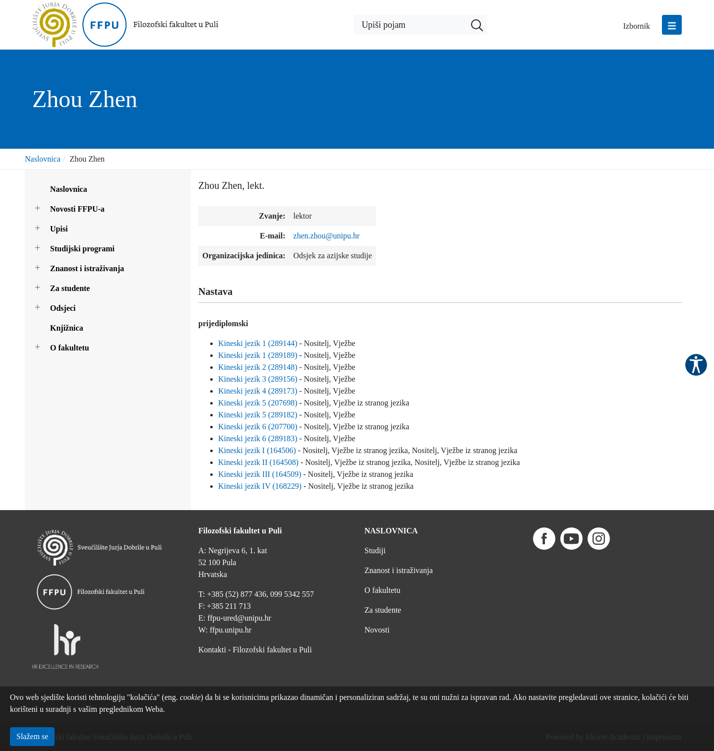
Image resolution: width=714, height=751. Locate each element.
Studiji (375, 550)
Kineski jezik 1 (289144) (258, 343)
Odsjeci (63, 308)
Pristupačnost (696, 365)
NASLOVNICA (391, 530)
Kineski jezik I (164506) (257, 450)
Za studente (70, 288)
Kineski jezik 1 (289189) (258, 355)
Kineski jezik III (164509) (259, 474)
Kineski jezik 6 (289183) (258, 438)
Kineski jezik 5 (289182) (258, 414)
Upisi (59, 229)
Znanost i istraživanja (87, 268)
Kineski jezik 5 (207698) (258, 403)
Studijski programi (82, 248)
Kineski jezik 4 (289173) (258, 391)
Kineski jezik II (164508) (258, 462)
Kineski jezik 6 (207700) (258, 426)
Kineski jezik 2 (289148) (258, 367)
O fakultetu (69, 348)
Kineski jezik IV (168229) (259, 486)
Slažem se (32, 736)
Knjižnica (66, 328)
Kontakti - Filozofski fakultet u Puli (255, 649)
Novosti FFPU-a (77, 209)
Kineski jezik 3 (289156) (258, 379)
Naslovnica (42, 159)
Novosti (377, 630)
